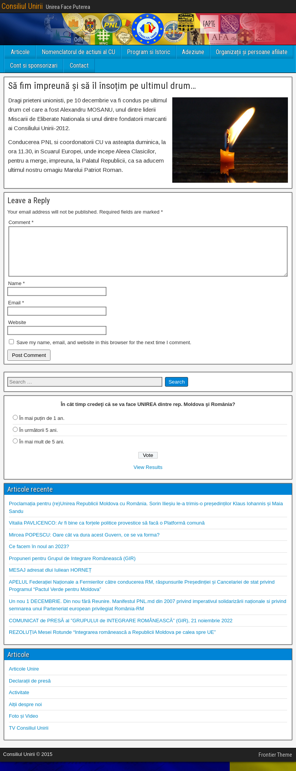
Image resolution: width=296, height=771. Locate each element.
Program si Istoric (148, 52)
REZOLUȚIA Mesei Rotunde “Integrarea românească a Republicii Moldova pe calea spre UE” (112, 641)
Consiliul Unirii (22, 6)
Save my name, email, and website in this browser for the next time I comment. (104, 352)
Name (16, 292)
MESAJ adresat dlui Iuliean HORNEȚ (50, 579)
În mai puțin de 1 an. (42, 427)
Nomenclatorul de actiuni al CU (78, 52)
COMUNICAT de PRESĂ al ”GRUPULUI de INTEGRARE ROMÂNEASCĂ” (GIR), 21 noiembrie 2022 (120, 630)
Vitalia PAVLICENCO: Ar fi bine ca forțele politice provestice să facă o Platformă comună (107, 532)
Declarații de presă (29, 690)
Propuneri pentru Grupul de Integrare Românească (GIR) (72, 568)
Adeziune (193, 52)
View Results (148, 476)
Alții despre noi (25, 714)
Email (16, 312)
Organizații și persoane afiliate (252, 52)
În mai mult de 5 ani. (41, 451)
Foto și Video (23, 725)
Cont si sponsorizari (33, 65)
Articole (20, 52)
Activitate (19, 702)
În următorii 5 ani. (38, 439)
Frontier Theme (275, 764)
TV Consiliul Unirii (29, 737)
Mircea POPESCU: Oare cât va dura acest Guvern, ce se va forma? (84, 544)
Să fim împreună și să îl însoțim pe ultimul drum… (102, 85)
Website (17, 332)
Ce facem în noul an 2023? (39, 556)
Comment (21, 222)
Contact (79, 65)
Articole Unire (24, 678)
